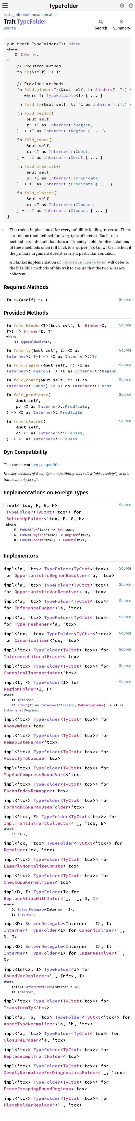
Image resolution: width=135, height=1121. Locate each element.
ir (55, 14)
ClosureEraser (21, 1040)
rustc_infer (13, 14)
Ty (122, 104)
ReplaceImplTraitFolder (33, 1056)
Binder (102, 89)
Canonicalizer (31, 640)
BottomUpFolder (25, 518)
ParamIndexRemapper (28, 791)
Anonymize (16, 726)
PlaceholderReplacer (29, 1105)
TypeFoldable (61, 95)
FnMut (25, 529)
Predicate (87, 178)
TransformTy (18, 1007)
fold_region (37, 113)
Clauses (84, 204)
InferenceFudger (34, 608)
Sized (74, 43)
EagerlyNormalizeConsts (33, 866)
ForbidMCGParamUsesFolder (36, 807)
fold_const (36, 139)
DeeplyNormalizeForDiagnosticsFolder (51, 1072)
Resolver (14, 850)
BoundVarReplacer (25, 976)
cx (26, 71)
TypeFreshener (31, 624)
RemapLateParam (22, 742)
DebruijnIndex (91, 705)
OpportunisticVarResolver (46, 591)
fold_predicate (41, 166)
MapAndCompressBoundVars (35, 774)
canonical (43, 14)
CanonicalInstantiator (32, 673)
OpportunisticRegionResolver (50, 575)
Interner (29, 54)
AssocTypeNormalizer (29, 1024)
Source (10, 28)
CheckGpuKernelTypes (29, 882)
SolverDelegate (31, 909)
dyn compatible (45, 464)
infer (29, 14)
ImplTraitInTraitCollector (37, 823)
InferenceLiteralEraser (33, 656)
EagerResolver (96, 953)
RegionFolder (20, 689)
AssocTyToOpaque (24, 758)
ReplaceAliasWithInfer (32, 898)
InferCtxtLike (38, 987)
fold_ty (32, 104)
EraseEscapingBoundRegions (37, 1089)
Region (83, 124)
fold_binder (37, 89)
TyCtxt (44, 512)
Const (82, 151)
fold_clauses (39, 192)
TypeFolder (63, 5)
